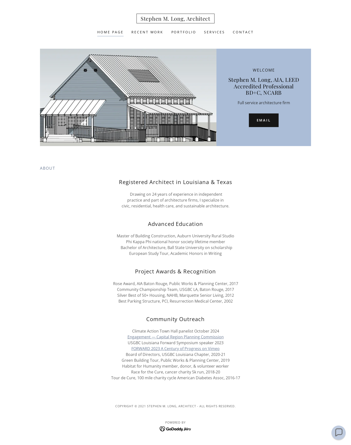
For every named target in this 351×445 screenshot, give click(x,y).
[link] (175, 19)
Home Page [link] (110, 32)
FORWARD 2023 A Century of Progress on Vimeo (175, 348)
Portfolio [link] (183, 32)
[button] (338, 432)
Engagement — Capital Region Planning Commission (175, 337)
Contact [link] (243, 32)
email (264, 120)
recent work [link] (147, 32)
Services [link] (214, 32)
